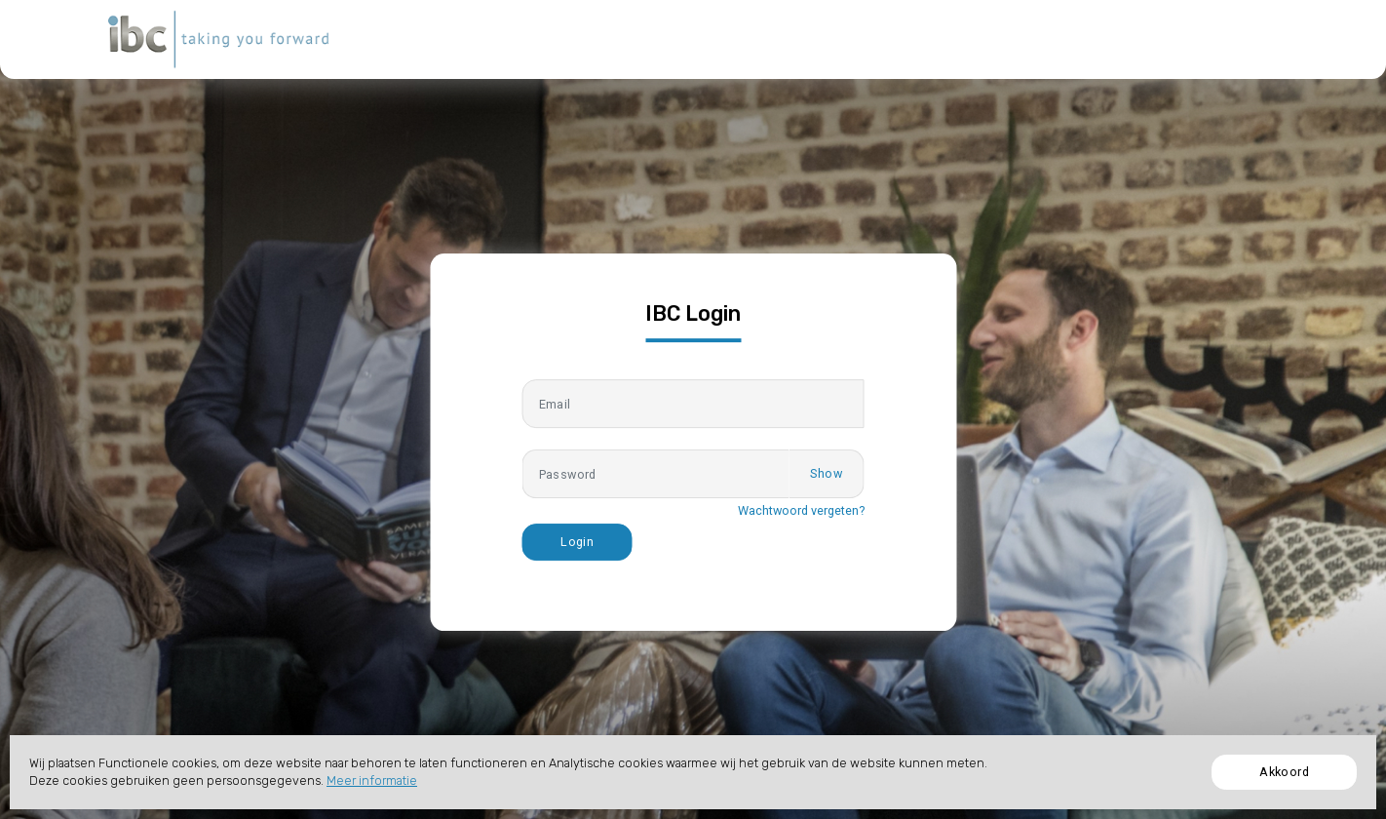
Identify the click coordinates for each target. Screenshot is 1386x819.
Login (577, 541)
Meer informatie (372, 780)
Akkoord (1284, 771)
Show (826, 473)
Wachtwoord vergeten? (801, 510)
